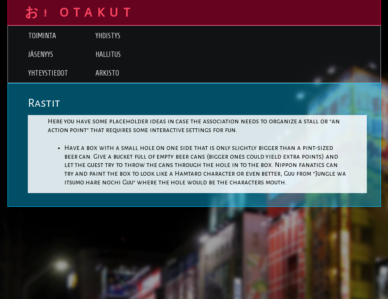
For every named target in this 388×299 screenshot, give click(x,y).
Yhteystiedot (48, 73)
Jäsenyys (40, 54)
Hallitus (108, 54)
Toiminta (42, 35)
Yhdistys (107, 35)
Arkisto (107, 73)
